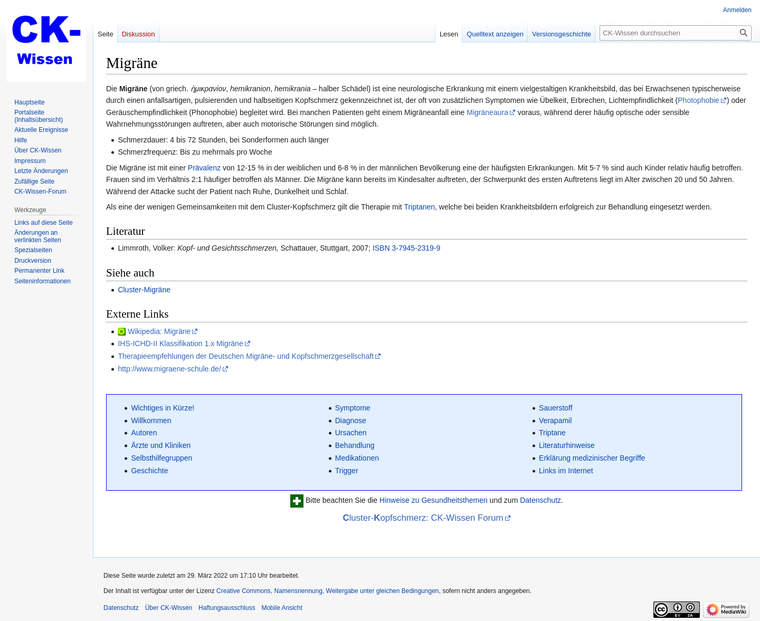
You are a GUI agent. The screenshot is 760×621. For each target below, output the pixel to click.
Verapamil (555, 420)
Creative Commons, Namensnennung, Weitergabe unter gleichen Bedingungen (327, 591)
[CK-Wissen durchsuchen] (676, 33)
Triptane (552, 432)
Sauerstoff (556, 408)
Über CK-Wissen (168, 608)
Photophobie (698, 100)
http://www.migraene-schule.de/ (169, 369)
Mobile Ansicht (281, 608)
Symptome (352, 408)
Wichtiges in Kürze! (162, 408)
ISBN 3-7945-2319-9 (406, 248)
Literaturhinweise (567, 445)
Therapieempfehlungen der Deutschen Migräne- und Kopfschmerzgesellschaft (246, 356)
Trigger (346, 470)
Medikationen (357, 458)
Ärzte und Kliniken (161, 445)
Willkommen (151, 420)
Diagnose (350, 420)
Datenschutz (540, 500)
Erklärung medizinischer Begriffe (592, 458)
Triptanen (419, 207)
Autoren (144, 432)
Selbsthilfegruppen (161, 458)
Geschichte (149, 470)
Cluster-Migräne (144, 289)
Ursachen (351, 432)
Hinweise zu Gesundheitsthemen (433, 500)
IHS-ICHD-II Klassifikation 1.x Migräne (180, 343)
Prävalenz (204, 168)
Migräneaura (487, 112)
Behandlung (355, 445)
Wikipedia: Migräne (159, 331)
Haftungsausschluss (226, 608)
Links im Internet (566, 470)
